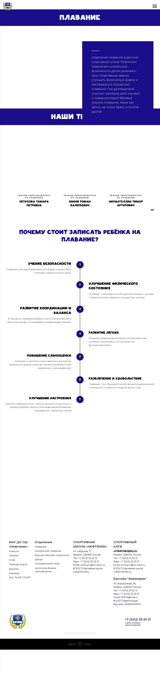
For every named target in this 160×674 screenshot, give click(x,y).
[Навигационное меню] (5, 4)
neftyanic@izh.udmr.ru (133, 589)
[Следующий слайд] (152, 197)
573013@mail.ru (129, 621)
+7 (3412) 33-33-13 (138, 644)
